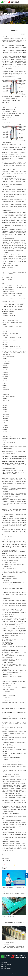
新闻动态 (23, 34)
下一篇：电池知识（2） (6, 860)
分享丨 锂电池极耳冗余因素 (8, 942)
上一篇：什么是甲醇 (5, 858)
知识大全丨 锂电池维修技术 (8, 916)
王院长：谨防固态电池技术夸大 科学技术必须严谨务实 (13, 887)
